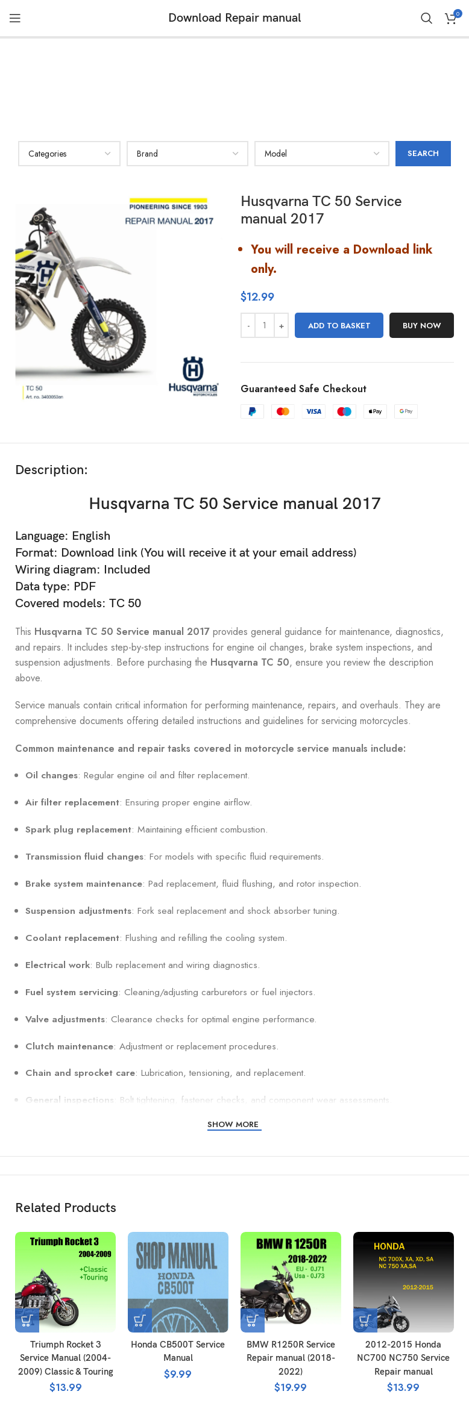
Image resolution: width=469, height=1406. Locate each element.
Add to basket (339, 239)
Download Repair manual (234, 18)
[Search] (427, 18)
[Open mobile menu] (15, 18)
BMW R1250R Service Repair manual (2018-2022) (291, 1273)
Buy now (422, 239)
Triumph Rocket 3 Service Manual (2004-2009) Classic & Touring (66, 1273)
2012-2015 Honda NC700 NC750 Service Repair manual (403, 1273)
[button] (27, 1235)
